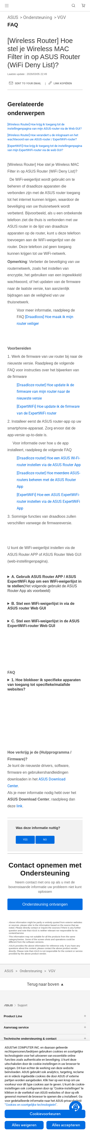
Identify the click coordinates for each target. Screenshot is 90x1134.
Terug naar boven (43, 984)
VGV (61, 17)
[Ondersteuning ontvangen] (45, 904)
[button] (7, 6)
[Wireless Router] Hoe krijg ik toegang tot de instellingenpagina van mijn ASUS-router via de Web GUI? (44, 126)
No (45, 839)
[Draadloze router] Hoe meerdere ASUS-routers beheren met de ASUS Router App (48, 480)
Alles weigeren (24, 1125)
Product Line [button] (45, 1016)
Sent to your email (28, 83)
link (19, 806)
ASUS (12, 17)
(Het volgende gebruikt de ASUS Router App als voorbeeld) (44, 584)
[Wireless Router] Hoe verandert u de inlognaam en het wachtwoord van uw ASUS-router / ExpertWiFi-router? (42, 137)
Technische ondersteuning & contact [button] (45, 1038)
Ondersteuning (37, 17)
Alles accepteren (66, 1125)
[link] (45, 5)
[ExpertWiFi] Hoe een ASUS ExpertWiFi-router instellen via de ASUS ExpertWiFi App (48, 501)
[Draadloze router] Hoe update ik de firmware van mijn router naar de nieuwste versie (45, 392)
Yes (25, 839)
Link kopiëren (63, 83)
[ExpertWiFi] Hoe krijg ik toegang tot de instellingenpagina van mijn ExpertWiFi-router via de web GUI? (44, 148)
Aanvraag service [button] (45, 1027)
